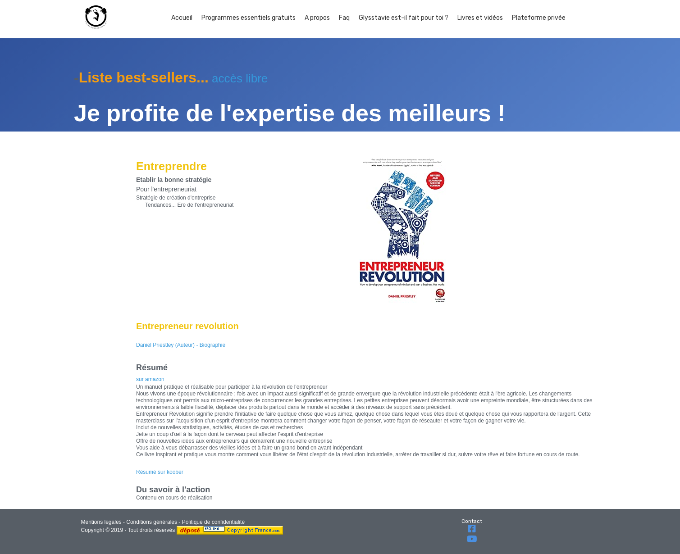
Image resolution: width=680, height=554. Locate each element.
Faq (344, 18)
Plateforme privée (539, 18)
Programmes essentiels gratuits (248, 18)
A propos (317, 18)
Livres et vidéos (480, 18)
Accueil (181, 18)
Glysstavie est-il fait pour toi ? (403, 18)
